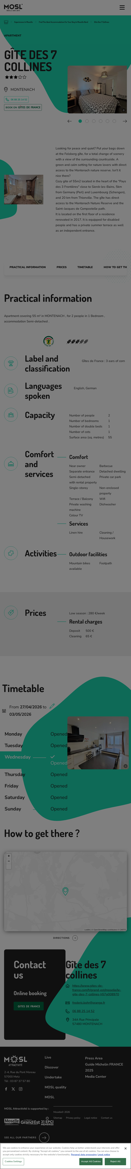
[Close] (125, 1148)
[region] (65, 1156)
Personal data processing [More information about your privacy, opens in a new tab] (84, 1154)
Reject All (115, 1161)
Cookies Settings (13, 1161)
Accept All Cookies (91, 1161)
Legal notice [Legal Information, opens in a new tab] (104, 1154)
